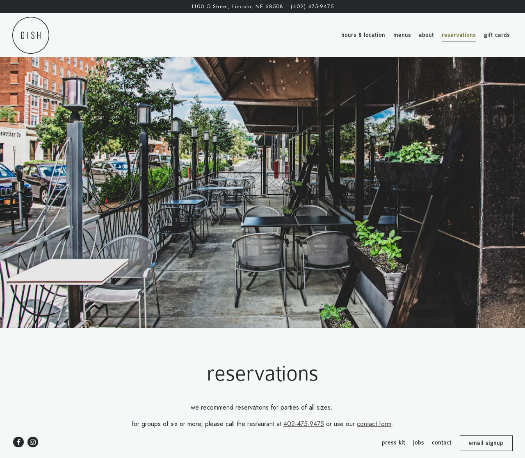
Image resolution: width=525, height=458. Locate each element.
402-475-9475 (303, 407)
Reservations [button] (459, 35)
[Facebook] (18, 442)
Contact (442, 443)
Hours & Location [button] (363, 35)
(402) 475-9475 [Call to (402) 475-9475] (312, 6)
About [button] (426, 35)
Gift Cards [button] (497, 35)
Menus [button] (402, 35)
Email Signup (486, 443)
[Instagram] (32, 442)
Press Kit (393, 443)
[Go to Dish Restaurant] (237, 6)
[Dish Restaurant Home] (30, 34)
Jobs (418, 443)
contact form (374, 407)
